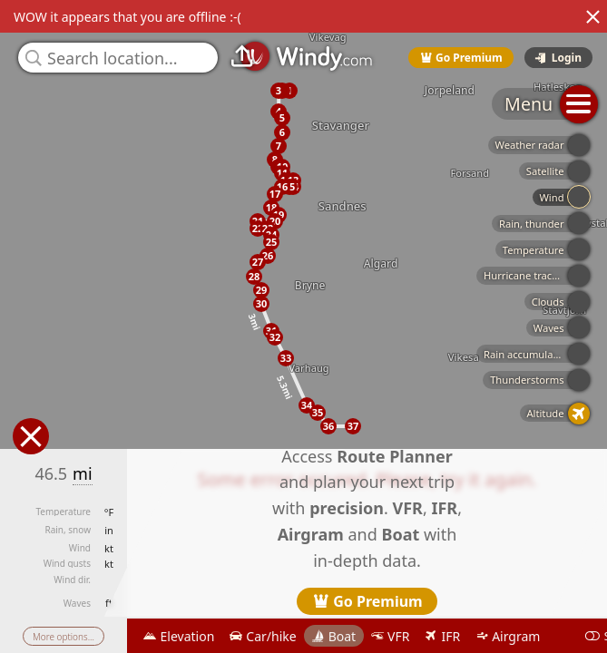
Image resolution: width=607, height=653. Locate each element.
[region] (303, 326)
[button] (279, 91)
